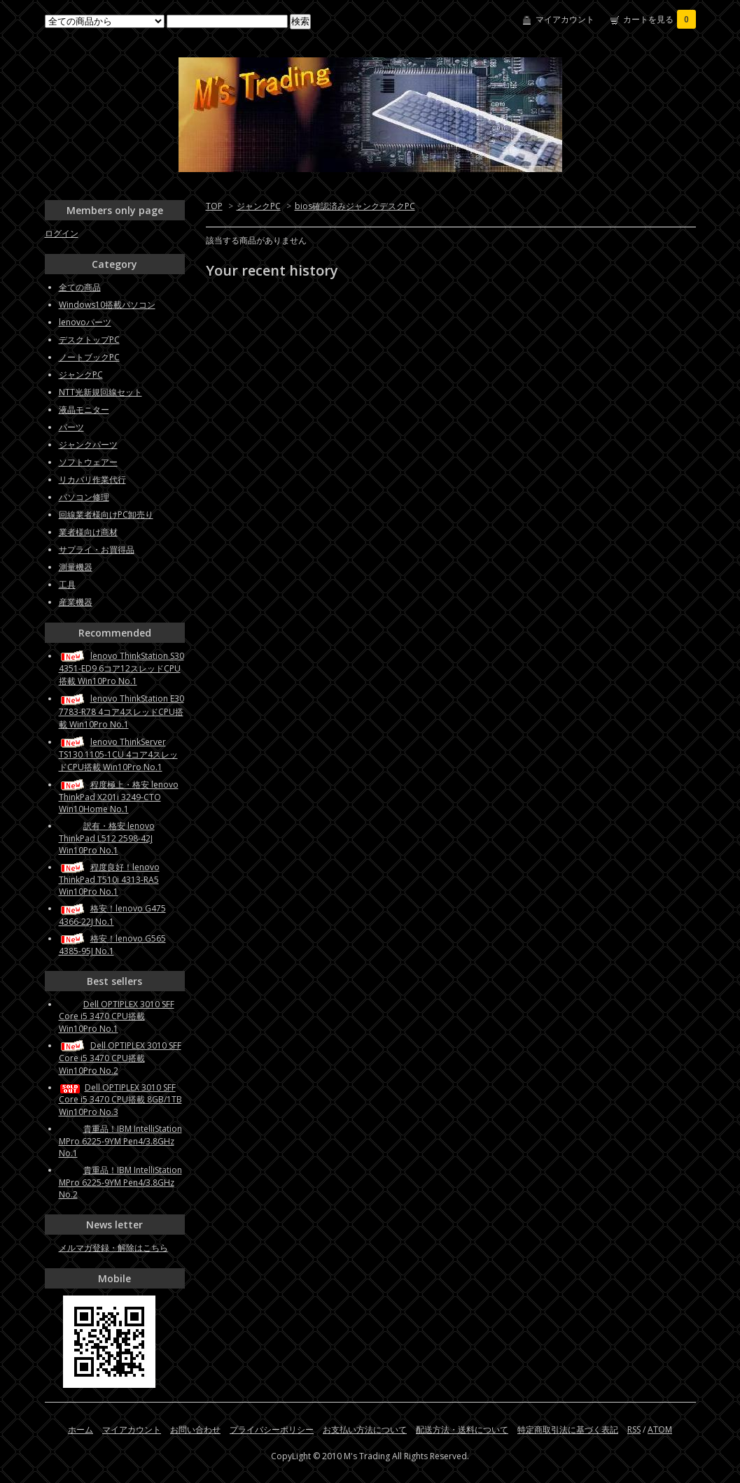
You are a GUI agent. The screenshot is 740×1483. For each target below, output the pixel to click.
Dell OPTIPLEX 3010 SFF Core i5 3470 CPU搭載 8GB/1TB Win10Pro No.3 (120, 1099)
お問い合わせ (195, 1429)
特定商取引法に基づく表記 (567, 1429)
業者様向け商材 (88, 532)
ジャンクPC (259, 206)
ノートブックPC (89, 357)
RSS (634, 1429)
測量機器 (75, 567)
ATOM (660, 1429)
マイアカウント (565, 19)
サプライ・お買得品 (96, 549)
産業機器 (75, 602)
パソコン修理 (84, 497)
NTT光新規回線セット (100, 392)
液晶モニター (84, 410)
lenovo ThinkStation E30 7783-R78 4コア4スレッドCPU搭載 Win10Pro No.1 (121, 711)
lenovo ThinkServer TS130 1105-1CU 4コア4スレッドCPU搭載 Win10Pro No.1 (118, 754)
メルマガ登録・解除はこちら (113, 1248)
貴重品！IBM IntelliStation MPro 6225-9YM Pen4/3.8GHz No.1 (120, 1141)
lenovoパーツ (85, 322)
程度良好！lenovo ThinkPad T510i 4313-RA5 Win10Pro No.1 (109, 879)
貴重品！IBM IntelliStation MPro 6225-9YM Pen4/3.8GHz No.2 (120, 1182)
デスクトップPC (89, 340)
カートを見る (659, 19)
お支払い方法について (365, 1429)
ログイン (61, 233)
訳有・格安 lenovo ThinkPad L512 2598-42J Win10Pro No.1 (107, 838)
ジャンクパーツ (88, 444)
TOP (214, 206)
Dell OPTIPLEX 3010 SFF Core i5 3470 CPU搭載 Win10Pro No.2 (120, 1058)
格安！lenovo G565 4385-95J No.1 (112, 944)
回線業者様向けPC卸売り (106, 514)
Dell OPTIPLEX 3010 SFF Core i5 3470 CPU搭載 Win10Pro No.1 (116, 1016)
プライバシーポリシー (272, 1429)
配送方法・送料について (462, 1429)
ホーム (80, 1429)
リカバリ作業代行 (92, 479)
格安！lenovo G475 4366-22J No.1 (112, 914)
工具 (67, 584)
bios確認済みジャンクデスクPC (355, 206)
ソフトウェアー (88, 462)
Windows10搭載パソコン (107, 305)
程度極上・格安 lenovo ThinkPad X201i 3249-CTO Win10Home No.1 (119, 797)
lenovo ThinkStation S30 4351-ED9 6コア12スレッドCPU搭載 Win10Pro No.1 (121, 668)
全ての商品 (80, 287)
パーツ (71, 427)
